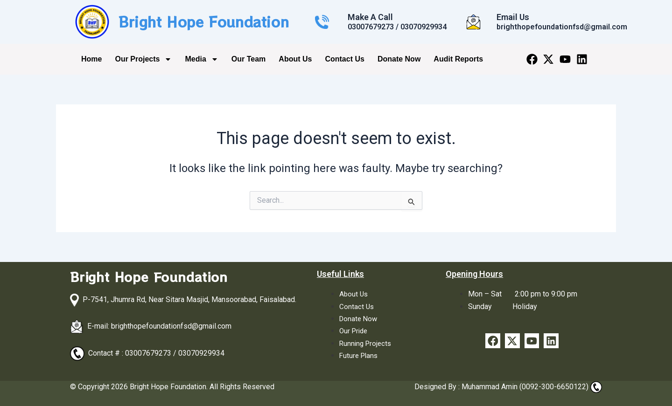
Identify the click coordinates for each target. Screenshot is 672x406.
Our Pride (354, 330)
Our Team (248, 59)
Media (201, 59)
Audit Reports (458, 59)
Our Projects (143, 59)
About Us (295, 59)
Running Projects (366, 343)
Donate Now (399, 59)
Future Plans (359, 355)
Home (91, 59)
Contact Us (344, 59)
